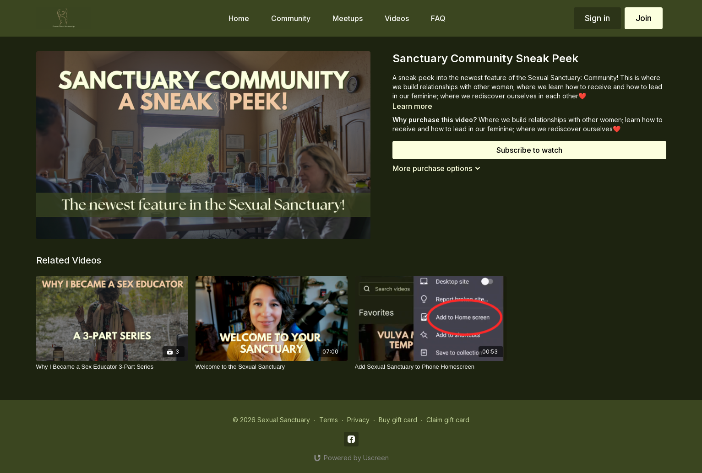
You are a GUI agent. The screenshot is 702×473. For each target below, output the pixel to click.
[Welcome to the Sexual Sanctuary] (272, 366)
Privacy (358, 420)
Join (644, 18)
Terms (328, 420)
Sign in (597, 18)
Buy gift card (398, 420)
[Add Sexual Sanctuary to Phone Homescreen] (431, 366)
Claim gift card (447, 420)
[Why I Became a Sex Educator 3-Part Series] (112, 366)
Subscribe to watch (529, 150)
